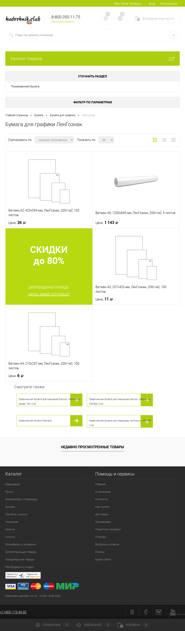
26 (18, 222)
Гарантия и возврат (108, 529)
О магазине (103, 491)
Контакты (101, 499)
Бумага (10, 506)
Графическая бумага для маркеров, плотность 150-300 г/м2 (120, 423)
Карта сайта (103, 559)
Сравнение (52, 625)
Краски (10, 529)
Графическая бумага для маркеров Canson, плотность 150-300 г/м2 (119, 401)
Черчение (11, 521)
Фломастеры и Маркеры (21, 499)
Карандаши (12, 484)
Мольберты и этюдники (20, 544)
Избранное (93, 625)
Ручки (9, 491)
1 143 (108, 222)
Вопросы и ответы (107, 544)
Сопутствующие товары (21, 552)
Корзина (133, 625)
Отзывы (100, 537)
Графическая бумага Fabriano (35, 420)
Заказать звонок (62, 21)
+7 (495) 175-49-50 (13, 612)
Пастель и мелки (16, 514)
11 (105, 299)
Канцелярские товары (20, 559)
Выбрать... (137, 3)
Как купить (102, 506)
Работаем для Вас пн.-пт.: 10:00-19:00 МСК (33, 596)
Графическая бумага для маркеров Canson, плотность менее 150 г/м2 (49, 401)
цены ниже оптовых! (49, 293)
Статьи (99, 552)
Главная (100, 484)
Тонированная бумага (25, 86)
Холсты (10, 537)
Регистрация (168, 3)
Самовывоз (103, 521)
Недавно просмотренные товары (92, 446)
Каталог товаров (92, 58)
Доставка (101, 514)
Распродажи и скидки (19, 567)
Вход (152, 3)
